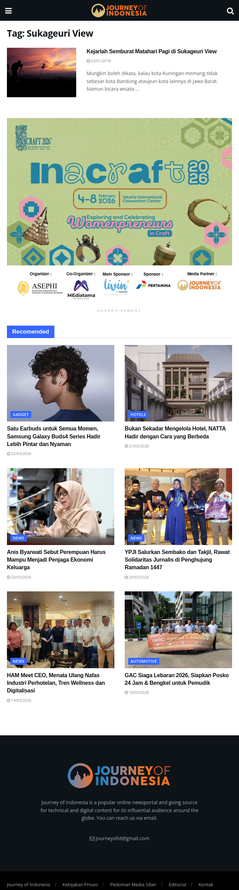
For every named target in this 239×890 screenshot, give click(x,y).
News (18, 538)
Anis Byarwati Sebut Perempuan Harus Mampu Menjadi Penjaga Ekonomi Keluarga (56, 560)
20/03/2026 (19, 577)
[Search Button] (230, 10)
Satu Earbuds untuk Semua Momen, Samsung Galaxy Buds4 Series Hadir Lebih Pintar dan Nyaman (53, 436)
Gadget (21, 414)
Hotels (138, 414)
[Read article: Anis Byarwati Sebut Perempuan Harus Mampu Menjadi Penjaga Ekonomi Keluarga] (60, 506)
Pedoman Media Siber (133, 884)
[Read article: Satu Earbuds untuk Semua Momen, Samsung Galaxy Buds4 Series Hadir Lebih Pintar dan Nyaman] (60, 383)
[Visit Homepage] (119, 10)
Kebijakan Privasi (80, 884)
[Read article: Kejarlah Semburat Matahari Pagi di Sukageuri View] (41, 72)
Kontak (205, 884)
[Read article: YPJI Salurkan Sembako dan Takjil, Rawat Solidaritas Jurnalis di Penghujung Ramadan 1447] (178, 506)
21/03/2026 (137, 445)
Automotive (144, 661)
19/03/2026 (19, 700)
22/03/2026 (19, 453)
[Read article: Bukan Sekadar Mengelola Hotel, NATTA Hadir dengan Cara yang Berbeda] (178, 383)
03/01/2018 (99, 60)
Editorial (177, 884)
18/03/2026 (137, 692)
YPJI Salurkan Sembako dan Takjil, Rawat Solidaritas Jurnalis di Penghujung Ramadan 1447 (177, 560)
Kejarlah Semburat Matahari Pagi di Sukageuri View (151, 51)
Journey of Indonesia (28, 884)
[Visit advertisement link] (119, 212)
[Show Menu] (8, 10)
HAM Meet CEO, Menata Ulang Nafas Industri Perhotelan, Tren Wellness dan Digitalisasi (56, 683)
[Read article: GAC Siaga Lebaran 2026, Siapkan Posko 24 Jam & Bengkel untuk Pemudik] (178, 629)
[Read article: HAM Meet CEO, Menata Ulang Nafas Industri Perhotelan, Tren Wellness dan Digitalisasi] (60, 629)
